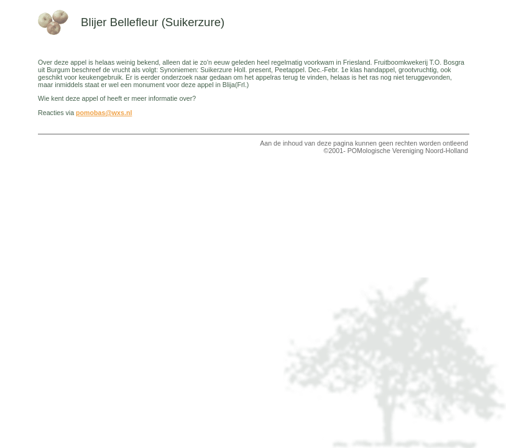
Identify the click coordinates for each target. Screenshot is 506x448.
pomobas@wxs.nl (104, 112)
